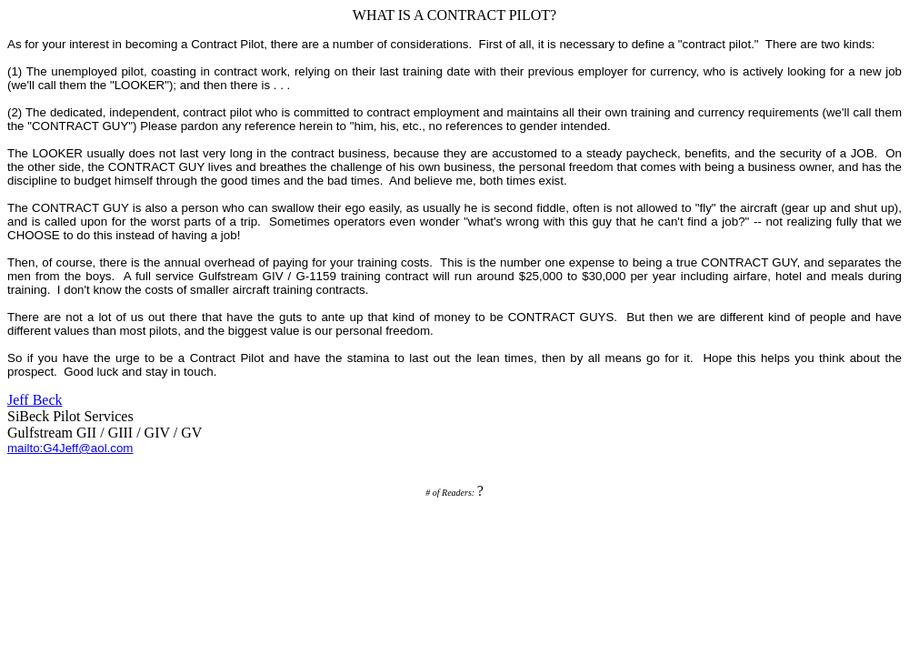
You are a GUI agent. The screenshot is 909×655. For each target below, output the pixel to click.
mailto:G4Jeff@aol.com (70, 448)
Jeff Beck (35, 400)
